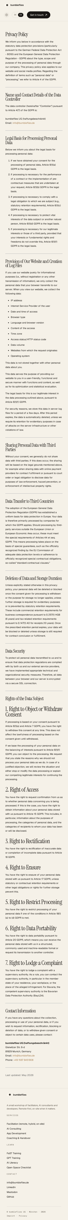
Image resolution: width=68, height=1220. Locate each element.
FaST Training (14, 1153)
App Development (16, 1133)
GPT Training (13, 1157)
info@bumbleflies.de (24, 122)
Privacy (23, 1216)
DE (15, 15)
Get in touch (38, 14)
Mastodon (12, 1192)
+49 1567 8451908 (23, 1059)
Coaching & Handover (18, 1138)
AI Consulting (14, 1128)
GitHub (10, 1196)
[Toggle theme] (6, 14)
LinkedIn (11, 1187)
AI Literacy (12, 1162)
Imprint (11, 1216)
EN (21, 15)
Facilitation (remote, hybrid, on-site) (25, 1123)
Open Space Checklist (19, 1167)
